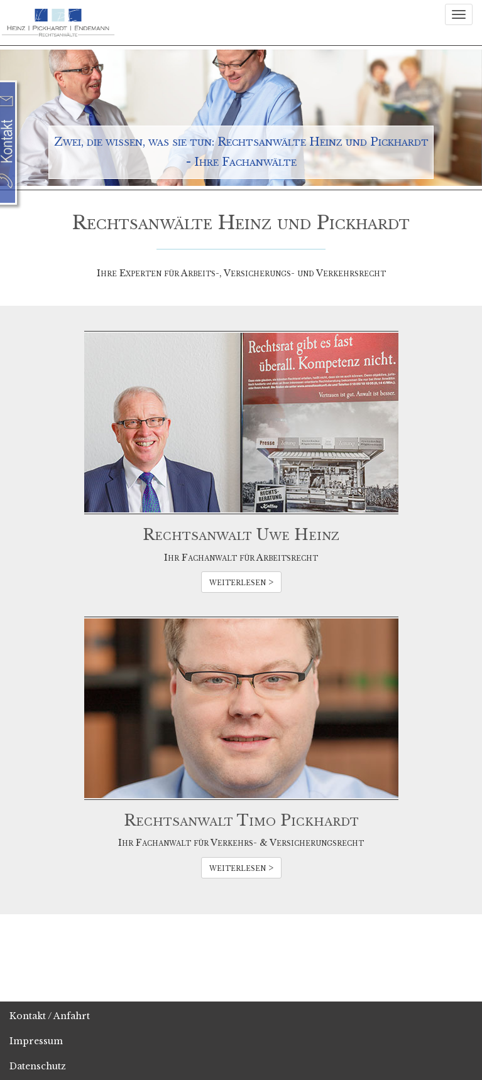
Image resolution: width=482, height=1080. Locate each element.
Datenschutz (37, 1066)
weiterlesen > (241, 582)
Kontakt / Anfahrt (49, 1016)
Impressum (36, 1041)
